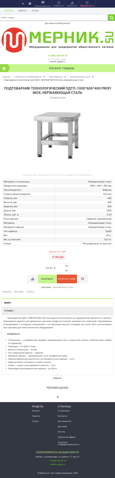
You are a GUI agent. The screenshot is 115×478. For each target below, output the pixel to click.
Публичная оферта (67, 437)
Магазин (9, 11)
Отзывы (9, 311)
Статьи (35, 11)
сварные (57, 378)
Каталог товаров (61, 68)
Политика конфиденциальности (68, 443)
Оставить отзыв (57, 97)
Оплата (61, 432)
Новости (22, 11)
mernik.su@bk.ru (57, 464)
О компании (64, 411)
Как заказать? (64, 421)
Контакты (62, 416)
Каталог (36, 411)
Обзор (7, 303)
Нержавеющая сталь (63, 287)
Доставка (62, 426)
